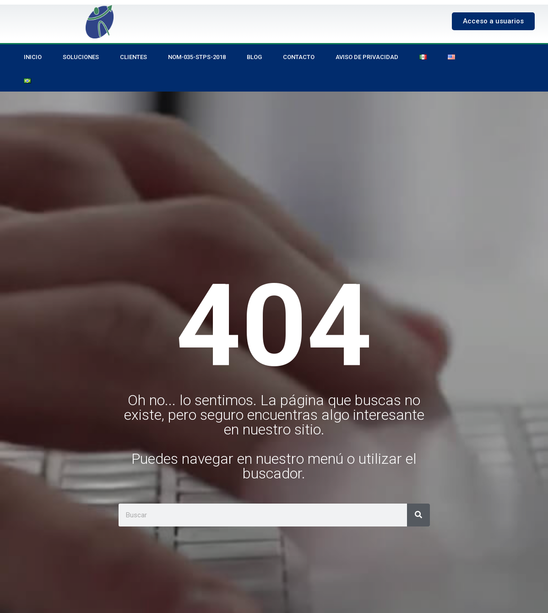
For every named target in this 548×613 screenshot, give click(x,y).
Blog (254, 57)
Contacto (299, 57)
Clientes (133, 57)
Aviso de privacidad (367, 57)
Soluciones (81, 57)
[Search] (418, 515)
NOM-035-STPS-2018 (197, 57)
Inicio (33, 57)
